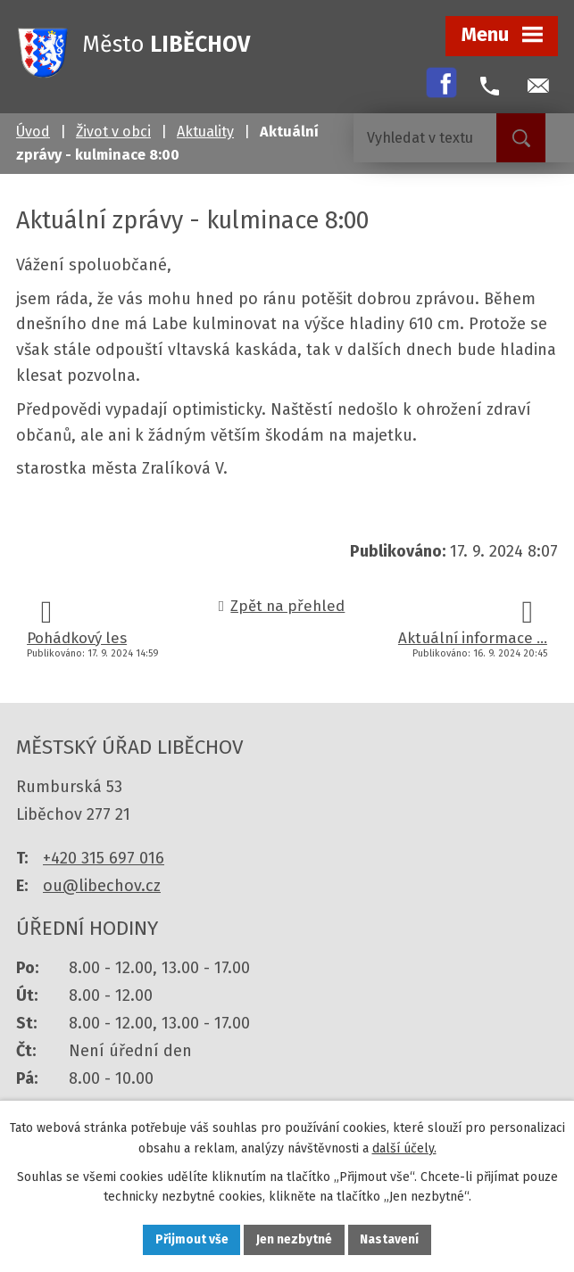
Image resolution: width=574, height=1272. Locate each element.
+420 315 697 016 (103, 858)
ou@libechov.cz (102, 886)
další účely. (404, 1147)
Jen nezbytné (295, 1239)
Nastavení (391, 1239)
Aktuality (205, 131)
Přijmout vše (191, 1239)
